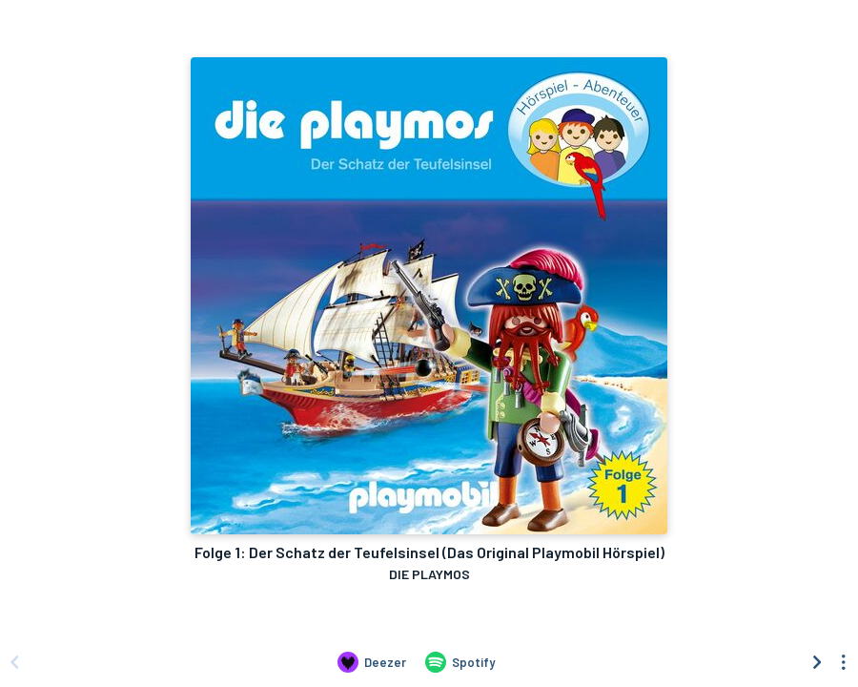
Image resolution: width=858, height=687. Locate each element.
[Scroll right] (817, 662)
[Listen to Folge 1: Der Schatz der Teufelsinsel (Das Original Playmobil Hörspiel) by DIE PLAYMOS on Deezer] (372, 662)
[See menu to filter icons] (843, 662)
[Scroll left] (14, 662)
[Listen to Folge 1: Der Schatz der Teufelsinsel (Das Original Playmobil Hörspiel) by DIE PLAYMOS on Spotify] (460, 662)
